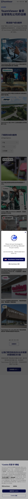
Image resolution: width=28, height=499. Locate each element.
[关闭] (25, 232)
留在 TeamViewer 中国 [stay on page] (14, 264)
